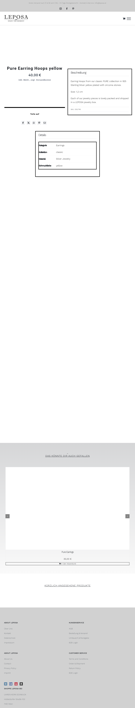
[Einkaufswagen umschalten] (124, 18)
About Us (8, 659)
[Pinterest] (39, 123)
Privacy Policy (10, 668)
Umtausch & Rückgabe (79, 638)
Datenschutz (9, 638)
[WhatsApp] (33, 123)
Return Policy (75, 668)
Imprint (7, 673)
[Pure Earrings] (67, 508)
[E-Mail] (44, 123)
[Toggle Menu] (129, 18)
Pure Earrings (67, 551)
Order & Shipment (77, 663)
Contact (7, 663)
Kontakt (7, 633)
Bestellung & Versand (78, 633)
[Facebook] (23, 123)
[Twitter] (28, 123)
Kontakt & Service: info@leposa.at (93, 3)
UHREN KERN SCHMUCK (15, 694)
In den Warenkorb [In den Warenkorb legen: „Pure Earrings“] (68, 564)
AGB (71, 629)
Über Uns (8, 629)
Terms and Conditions (78, 659)
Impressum (9, 643)
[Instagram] (5, 683)
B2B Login (73, 643)
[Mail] (21, 683)
